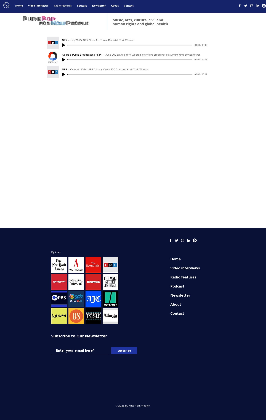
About (175, 304)
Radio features (183, 277)
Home (175, 259)
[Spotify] (264, 6)
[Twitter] (246, 6)
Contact (177, 313)
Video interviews (185, 268)
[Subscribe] (124, 350)
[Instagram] (252, 6)
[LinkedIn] (258, 6)
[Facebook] (240, 6)
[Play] (63, 45)
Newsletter (180, 295)
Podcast (177, 286)
